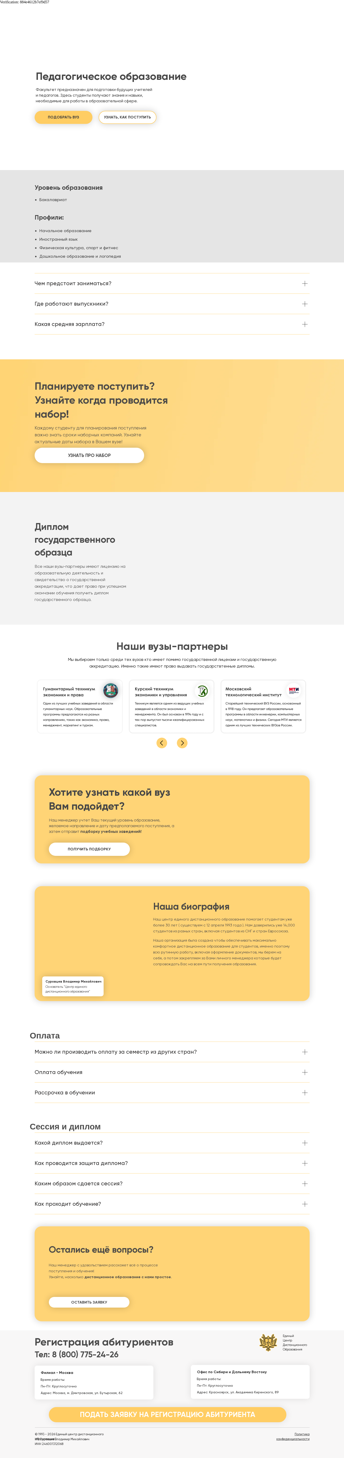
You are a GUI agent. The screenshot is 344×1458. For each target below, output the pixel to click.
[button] (63, 117)
